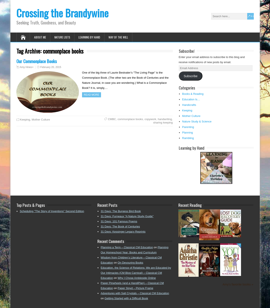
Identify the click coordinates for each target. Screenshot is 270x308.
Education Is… (191, 99)
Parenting (188, 127)
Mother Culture (41, 119)
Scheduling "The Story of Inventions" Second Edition (52, 211)
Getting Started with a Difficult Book (126, 298)
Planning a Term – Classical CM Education (127, 247)
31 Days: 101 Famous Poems (119, 221)
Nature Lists (62, 37)
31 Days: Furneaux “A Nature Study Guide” (127, 216)
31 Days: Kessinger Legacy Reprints (123, 231)
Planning (187, 132)
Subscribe (191, 76)
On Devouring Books (130, 262)
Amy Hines (26, 67)
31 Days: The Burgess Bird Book (121, 211)
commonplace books (130, 119)
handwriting (165, 119)
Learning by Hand (89, 37)
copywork (150, 119)
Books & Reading (193, 93)
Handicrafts (189, 104)
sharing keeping (163, 122)
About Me (40, 37)
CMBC (112, 119)
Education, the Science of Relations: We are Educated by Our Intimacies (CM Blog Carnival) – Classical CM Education (136, 273)
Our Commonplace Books (36, 61)
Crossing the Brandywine (62, 12)
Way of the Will (118, 37)
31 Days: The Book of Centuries (120, 226)
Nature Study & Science (197, 121)
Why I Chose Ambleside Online (137, 278)
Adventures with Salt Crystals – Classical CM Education (135, 293)
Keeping (25, 119)
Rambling (188, 138)
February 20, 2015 (50, 67)
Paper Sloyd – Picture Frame (135, 288)
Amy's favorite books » (237, 284)
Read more (91, 94)
